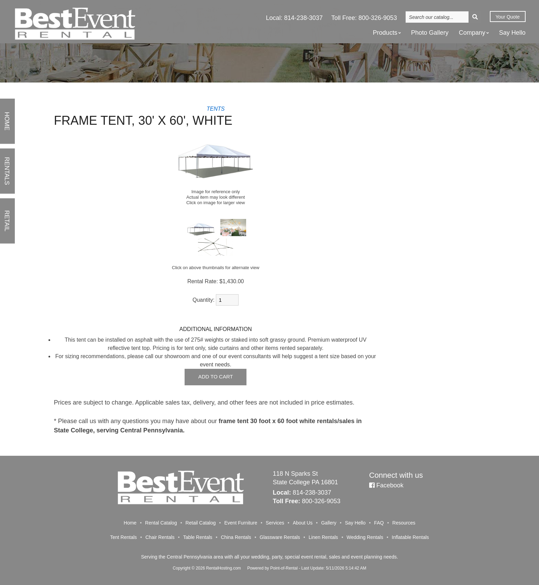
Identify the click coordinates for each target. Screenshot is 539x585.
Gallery (328, 523)
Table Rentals (197, 537)
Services (275, 523)
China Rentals (236, 537)
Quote (507, 17)
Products (387, 33)
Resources (403, 523)
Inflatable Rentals (410, 537)
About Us (303, 523)
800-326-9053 (378, 18)
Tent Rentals (123, 537)
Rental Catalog (161, 523)
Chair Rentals (160, 537)
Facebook (386, 485)
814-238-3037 (303, 18)
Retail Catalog (201, 523)
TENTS (215, 109)
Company (474, 33)
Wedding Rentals (364, 537)
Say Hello (512, 33)
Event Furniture (240, 523)
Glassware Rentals (280, 537)
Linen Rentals (323, 537)
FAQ (379, 523)
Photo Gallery (430, 33)
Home (130, 523)
